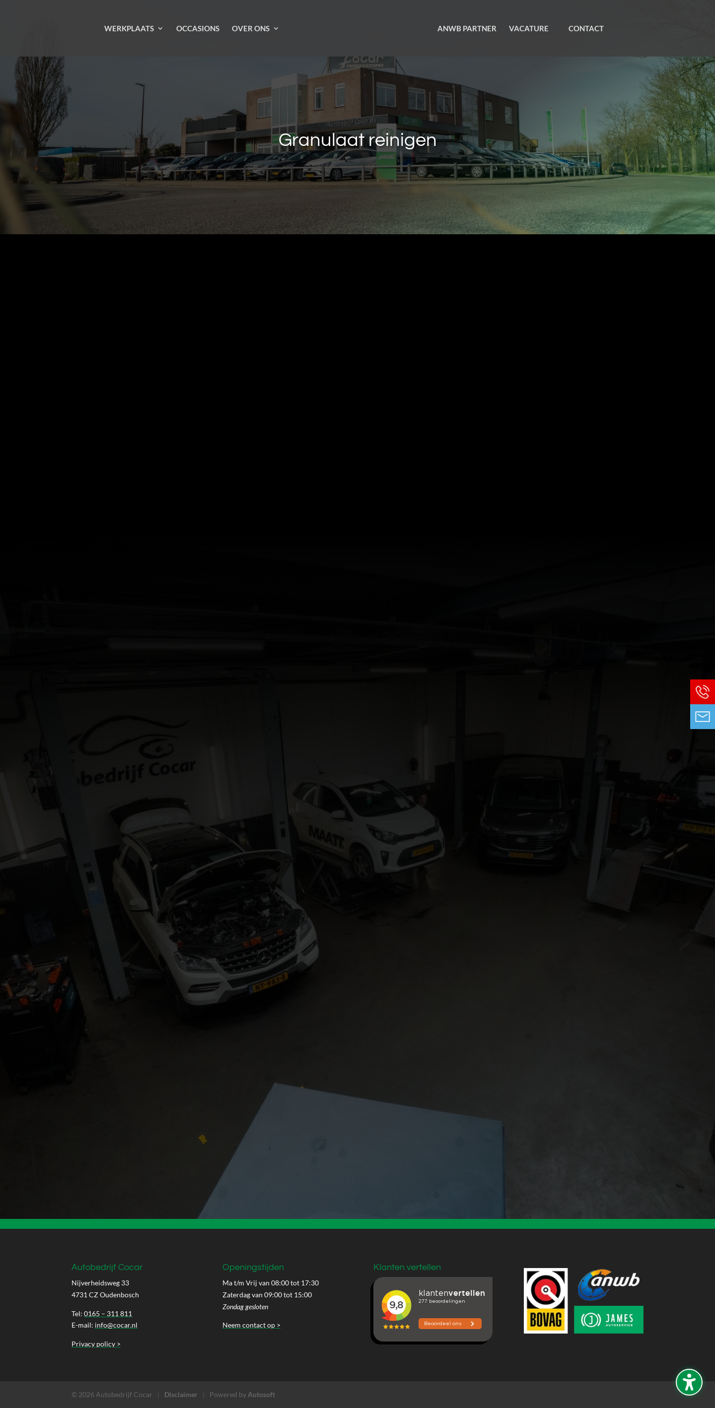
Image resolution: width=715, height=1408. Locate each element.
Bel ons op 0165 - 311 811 (702, 691)
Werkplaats (129, 29)
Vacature (529, 29)
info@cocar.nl (116, 1325)
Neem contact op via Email (702, 716)
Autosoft (261, 1394)
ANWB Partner (467, 29)
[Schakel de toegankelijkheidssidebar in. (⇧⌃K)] (689, 1382)
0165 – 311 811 (108, 1313)
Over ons (251, 29)
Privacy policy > (96, 1344)
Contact (586, 29)
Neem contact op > (251, 1325)
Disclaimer (181, 1394)
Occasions (197, 29)
